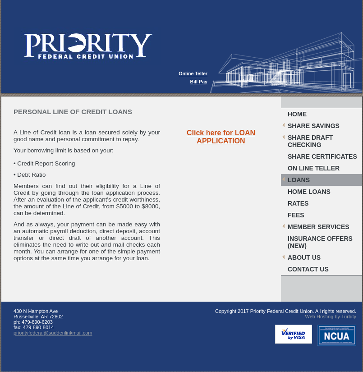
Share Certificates (322, 156)
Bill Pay (199, 81)
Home (297, 114)
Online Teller (193, 73)
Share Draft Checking (310, 141)
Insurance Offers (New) (320, 242)
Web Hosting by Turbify (330, 316)
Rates (298, 203)
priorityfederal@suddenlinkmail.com (53, 332)
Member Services (318, 226)
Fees (296, 215)
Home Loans (309, 191)
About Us (304, 257)
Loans (299, 180)
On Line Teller (314, 168)
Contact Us (308, 269)
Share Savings (314, 125)
